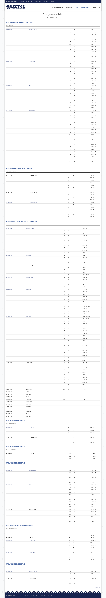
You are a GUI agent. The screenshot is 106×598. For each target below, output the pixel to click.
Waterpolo (96, 7)
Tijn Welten (32, 61)
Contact (53, 1)
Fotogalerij (38, 1)
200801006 (9, 85)
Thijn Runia (28, 316)
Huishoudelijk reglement (25, 595)
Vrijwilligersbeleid (45, 595)
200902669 (9, 289)
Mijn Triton (29, 1)
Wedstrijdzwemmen (82, 7)
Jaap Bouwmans (33, 470)
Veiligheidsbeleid (36, 595)
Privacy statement (55, 595)
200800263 (9, 61)
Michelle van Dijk (33, 29)
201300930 (9, 202)
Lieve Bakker (32, 110)
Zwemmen (69, 7)
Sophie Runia (33, 202)
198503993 (9, 470)
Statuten (16, 595)
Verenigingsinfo (57, 7)
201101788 (9, 110)
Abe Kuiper (28, 289)
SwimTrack (46, 1)
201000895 (9, 316)
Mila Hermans (32, 85)
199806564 (9, 29)
